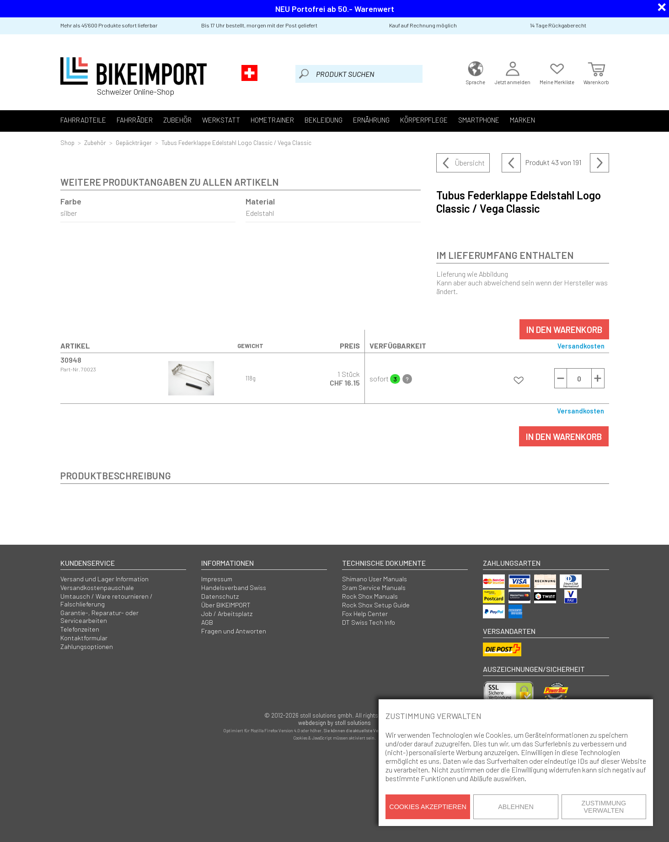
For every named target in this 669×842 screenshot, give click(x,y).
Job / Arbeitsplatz (226, 613)
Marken (522, 120)
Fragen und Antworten (233, 631)
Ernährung (371, 120)
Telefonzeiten (79, 629)
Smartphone (478, 120)
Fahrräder (135, 120)
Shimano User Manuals (374, 579)
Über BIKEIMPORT (226, 605)
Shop (67, 142)
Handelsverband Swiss (233, 587)
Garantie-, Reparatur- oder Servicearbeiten (99, 616)
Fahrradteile (83, 120)
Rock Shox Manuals (370, 596)
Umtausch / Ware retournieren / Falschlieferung (106, 600)
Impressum (216, 579)
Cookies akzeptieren (427, 806)
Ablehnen (516, 806)
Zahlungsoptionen (86, 646)
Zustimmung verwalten (604, 806)
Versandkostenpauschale (97, 587)
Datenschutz (220, 596)
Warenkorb (596, 72)
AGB (207, 622)
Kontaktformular (83, 638)
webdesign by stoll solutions (334, 722)
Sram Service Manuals (374, 587)
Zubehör (177, 120)
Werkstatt (221, 120)
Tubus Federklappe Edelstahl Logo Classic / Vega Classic (236, 142)
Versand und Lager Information (104, 579)
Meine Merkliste (557, 72)
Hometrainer (272, 120)
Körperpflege (424, 120)
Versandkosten (581, 346)
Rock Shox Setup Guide (376, 605)
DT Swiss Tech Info (368, 622)
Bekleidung (324, 120)
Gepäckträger (134, 142)
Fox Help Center (365, 613)
